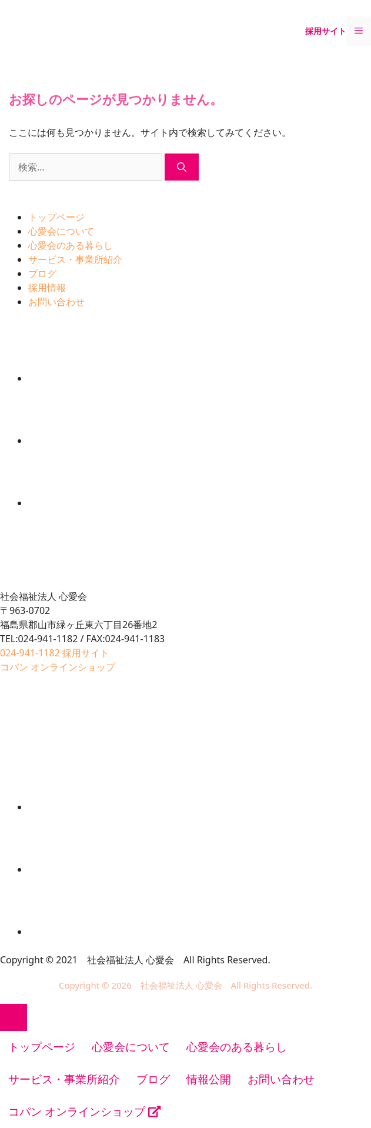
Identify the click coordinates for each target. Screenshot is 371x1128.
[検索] (182, 167)
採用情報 (47, 287)
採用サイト (325, 30)
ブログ (42, 273)
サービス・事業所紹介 (75, 259)
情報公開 (208, 1079)
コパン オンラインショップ (84, 1111)
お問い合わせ (56, 301)
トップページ (56, 217)
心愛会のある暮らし (70, 245)
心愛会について (61, 231)
